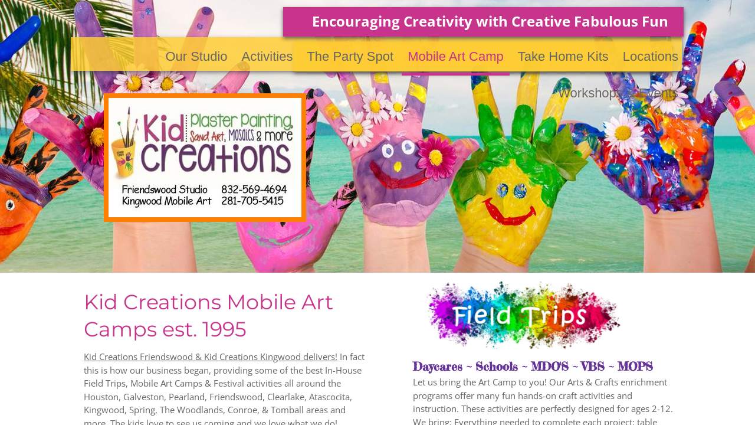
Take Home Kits (563, 56)
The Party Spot (350, 56)
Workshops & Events (618, 93)
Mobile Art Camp (456, 56)
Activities (267, 56)
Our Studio (196, 56)
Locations (650, 56)
